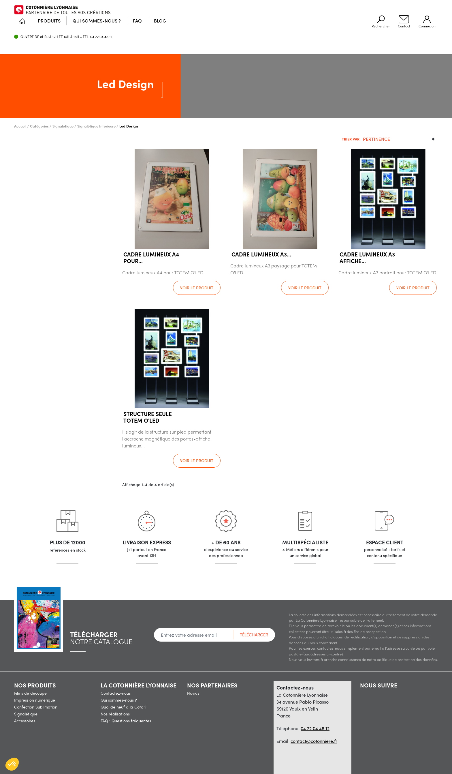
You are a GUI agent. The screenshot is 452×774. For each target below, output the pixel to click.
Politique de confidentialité (278, 764)
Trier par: (351, 139)
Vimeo (385, 692)
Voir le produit (196, 288)
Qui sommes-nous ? (119, 700)
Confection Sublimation (35, 707)
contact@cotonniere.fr (314, 741)
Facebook (363, 692)
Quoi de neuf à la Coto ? (123, 707)
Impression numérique (34, 700)
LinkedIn (396, 692)
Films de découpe (30, 693)
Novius (193, 693)
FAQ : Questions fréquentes (126, 721)
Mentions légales (165, 764)
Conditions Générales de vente (217, 764)
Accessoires (24, 721)
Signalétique (25, 714)
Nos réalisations (115, 714)
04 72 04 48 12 (101, 21)
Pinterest (374, 692)
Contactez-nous (116, 693)
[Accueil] (156, 41)
